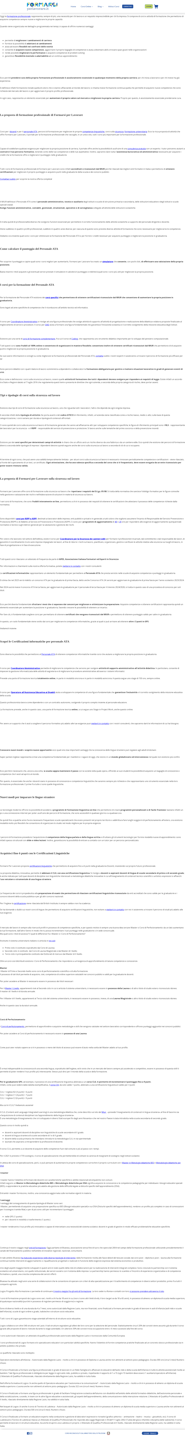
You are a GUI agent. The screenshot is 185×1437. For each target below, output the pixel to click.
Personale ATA (48, 654)
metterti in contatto (100, 723)
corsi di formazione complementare (39, 338)
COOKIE (146, 1433)
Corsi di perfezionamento (13, 1026)
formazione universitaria (136, 131)
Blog (100, 6)
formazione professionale (19, 16)
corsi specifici (51, 297)
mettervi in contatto (72, 566)
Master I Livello (12, 988)
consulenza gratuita (137, 148)
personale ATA (30, 131)
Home (73, 6)
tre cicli (52, 940)
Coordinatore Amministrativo (24, 321)
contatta (99, 356)
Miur (104, 1112)
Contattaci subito (8, 179)
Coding (74, 338)
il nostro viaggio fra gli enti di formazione (72, 1291)
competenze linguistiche (93, 131)
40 (116, 521)
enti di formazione (37, 1247)
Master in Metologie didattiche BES (138, 1162)
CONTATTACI (128, 6)
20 (120, 521)
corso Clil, (54, 1085)
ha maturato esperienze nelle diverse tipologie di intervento (48, 1257)
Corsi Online (86, 6)
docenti (13, 131)
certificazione (20, 903)
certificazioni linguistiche (41, 866)
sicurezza (119, 131)
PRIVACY (153, 1433)
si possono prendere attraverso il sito (147, 1291)
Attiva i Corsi (113, 6)
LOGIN (148, 6)
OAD (47, 324)
